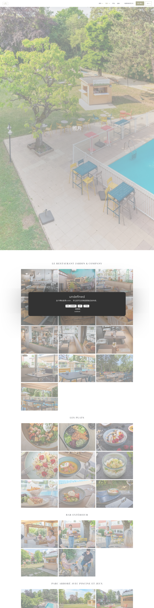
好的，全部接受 (70, 306)
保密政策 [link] (77, 309)
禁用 (80, 306)
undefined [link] (77, 311)
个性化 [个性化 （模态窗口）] (86, 306)
